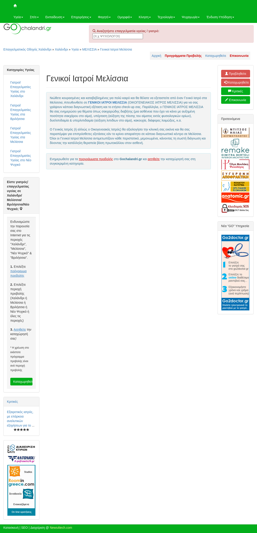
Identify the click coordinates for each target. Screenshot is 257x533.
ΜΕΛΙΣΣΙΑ (89, 49)
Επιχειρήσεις (81, 17)
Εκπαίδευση (55, 17)
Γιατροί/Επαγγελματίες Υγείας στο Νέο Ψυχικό (20, 157)
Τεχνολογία (166, 17)
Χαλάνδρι (61, 49)
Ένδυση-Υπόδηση (220, 17)
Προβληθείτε (235, 73)
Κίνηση (145, 17)
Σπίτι (34, 17)
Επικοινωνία (235, 100)
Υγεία (18, 17)
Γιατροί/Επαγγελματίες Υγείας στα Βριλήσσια (20, 112)
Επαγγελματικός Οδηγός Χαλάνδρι (27, 49)
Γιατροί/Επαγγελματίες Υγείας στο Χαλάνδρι (20, 89)
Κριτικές (12, 401)
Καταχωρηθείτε (215, 56)
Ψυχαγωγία (191, 17)
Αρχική (156, 56)
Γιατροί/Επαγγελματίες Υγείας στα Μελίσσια (20, 135)
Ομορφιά (124, 17)
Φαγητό (104, 17)
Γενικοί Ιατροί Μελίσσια (116, 49)
